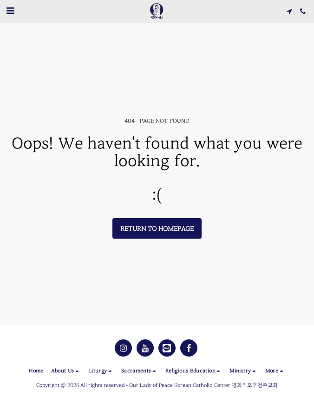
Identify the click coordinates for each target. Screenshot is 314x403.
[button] (10, 11)
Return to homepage (157, 228)
